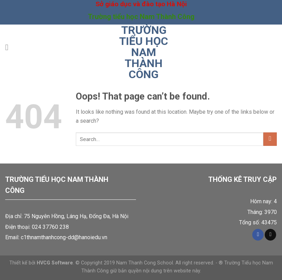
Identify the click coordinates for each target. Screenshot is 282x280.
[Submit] (270, 139)
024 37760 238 (50, 227)
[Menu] (9, 47)
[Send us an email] (270, 235)
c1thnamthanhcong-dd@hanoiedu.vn (64, 237)
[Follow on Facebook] (258, 235)
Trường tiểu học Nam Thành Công (143, 52)
